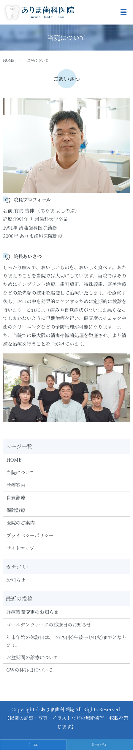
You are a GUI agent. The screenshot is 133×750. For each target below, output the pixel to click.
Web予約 (99, 744)
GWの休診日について (29, 669)
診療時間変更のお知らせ (32, 611)
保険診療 (15, 510)
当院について (20, 472)
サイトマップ (20, 548)
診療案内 (15, 485)
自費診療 (15, 497)
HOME (9, 60)
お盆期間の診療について (32, 657)
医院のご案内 (20, 522)
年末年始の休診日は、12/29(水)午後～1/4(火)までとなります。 (66, 641)
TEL (33, 744)
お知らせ (15, 580)
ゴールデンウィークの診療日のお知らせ (48, 624)
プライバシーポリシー (29, 535)
